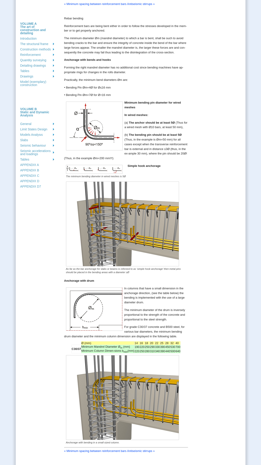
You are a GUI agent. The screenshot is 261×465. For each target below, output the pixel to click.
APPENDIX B (29, 170)
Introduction (28, 38)
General (26, 124)
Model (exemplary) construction (33, 83)
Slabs (24, 140)
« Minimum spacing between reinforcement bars (95, 4)
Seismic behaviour (33, 145)
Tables (24, 71)
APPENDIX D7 (30, 186)
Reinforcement (30, 55)
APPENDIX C (29, 175)
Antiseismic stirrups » (141, 4)
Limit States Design (34, 129)
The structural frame (34, 44)
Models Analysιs (31, 134)
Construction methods (35, 49)
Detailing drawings (33, 65)
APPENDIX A (29, 165)
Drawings (26, 76)
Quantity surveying (33, 60)
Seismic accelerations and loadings (35, 152)
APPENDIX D (29, 181)
